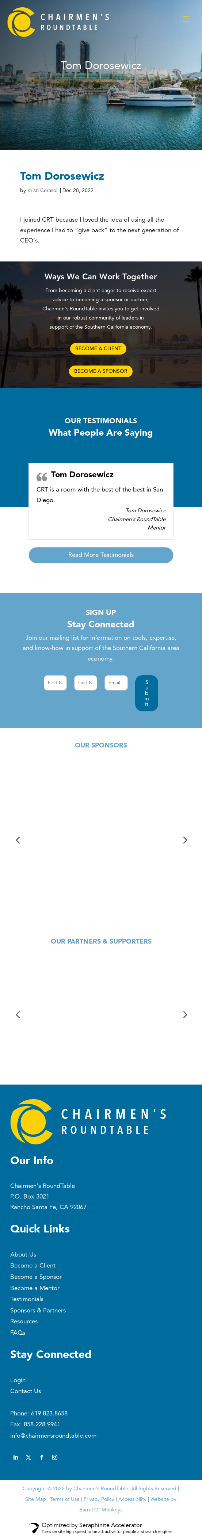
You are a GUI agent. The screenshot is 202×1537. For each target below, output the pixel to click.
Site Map (35, 1499)
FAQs (17, 1333)
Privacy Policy (99, 1499)
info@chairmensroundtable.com (53, 1436)
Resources (24, 1321)
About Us (23, 1254)
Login (18, 1380)
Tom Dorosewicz (82, 475)
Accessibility (132, 1499)
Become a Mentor (35, 1288)
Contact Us (25, 1391)
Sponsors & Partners (38, 1310)
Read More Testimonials (101, 555)
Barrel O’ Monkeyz (100, 1510)
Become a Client (33, 1265)
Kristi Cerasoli (42, 190)
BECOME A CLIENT (98, 348)
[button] (146, 693)
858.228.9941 (42, 1424)
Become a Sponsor (36, 1277)
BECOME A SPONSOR (100, 371)
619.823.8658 (49, 1413)
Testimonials (26, 1299)
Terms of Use (65, 1499)
